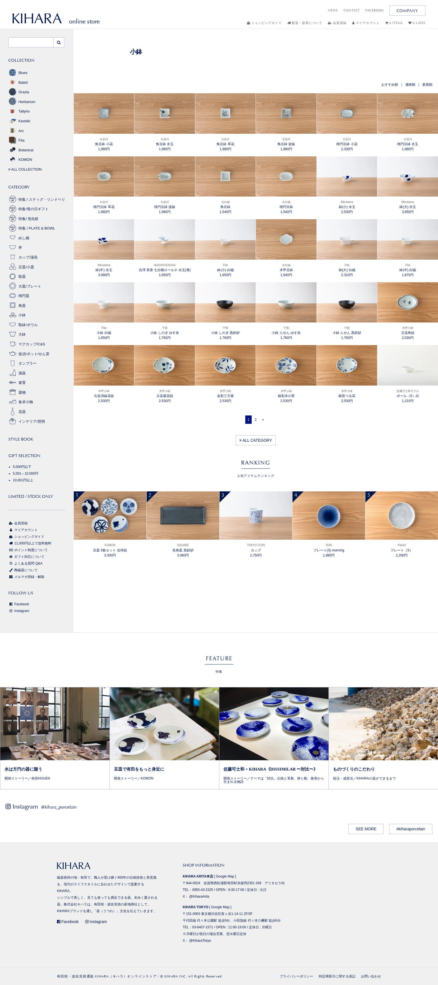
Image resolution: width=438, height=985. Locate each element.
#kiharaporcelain (410, 829)
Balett (18, 82)
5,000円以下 (22, 467)
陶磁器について (23, 570)
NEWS (333, 10)
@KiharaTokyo (200, 941)
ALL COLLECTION (25, 169)
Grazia (18, 92)
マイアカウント (366, 23)
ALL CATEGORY (255, 440)
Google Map (225, 876)
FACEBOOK (374, 10)
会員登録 (337, 23)
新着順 (427, 85)
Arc (16, 131)
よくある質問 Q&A (25, 563)
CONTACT (352, 10)
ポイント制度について (28, 550)
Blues (18, 73)
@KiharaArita (199, 896)
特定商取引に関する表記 (337, 976)
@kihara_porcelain (59, 807)
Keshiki (19, 121)
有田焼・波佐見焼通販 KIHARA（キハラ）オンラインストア (107, 976)
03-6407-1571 (202, 927)
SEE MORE (366, 829)
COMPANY (407, 10)
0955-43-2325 (202, 890)
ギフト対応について (26, 557)
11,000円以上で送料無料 (29, 543)
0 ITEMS (394, 23)
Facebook (18, 604)
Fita (16, 140)
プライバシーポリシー (296, 976)
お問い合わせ (371, 976)
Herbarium (21, 102)
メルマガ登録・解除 (26, 577)
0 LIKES (416, 23)
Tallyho (19, 111)
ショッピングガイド (264, 23)
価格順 (410, 85)
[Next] (263, 419)
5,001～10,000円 (25, 473)
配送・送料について (304, 23)
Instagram (18, 611)
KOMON (20, 159)
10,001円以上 (23, 480)
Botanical (20, 150)
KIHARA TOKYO (195, 907)
